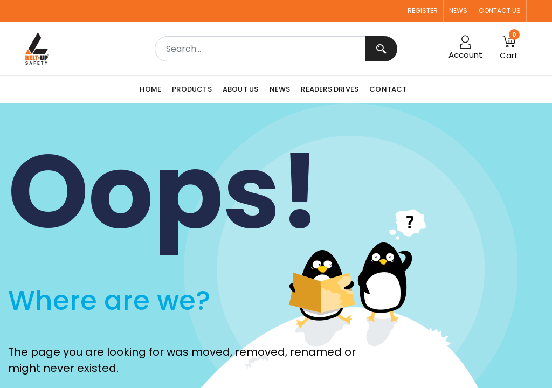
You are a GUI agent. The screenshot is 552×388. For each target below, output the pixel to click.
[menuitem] (153, 89)
